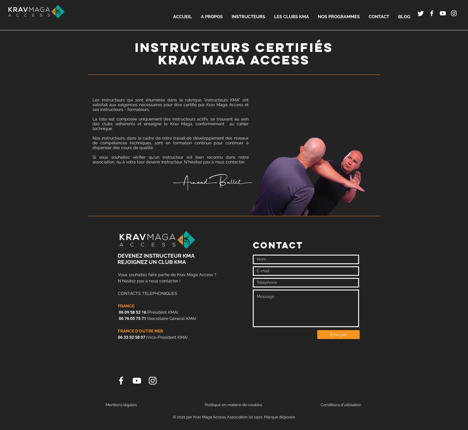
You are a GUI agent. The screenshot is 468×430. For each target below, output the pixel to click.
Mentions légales (121, 405)
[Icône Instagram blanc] (454, 13)
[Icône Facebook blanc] (431, 13)
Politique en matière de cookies (234, 405)
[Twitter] (420, 13)
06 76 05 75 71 (132, 318)
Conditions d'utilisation (341, 405)
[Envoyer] (338, 334)
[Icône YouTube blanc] (443, 13)
